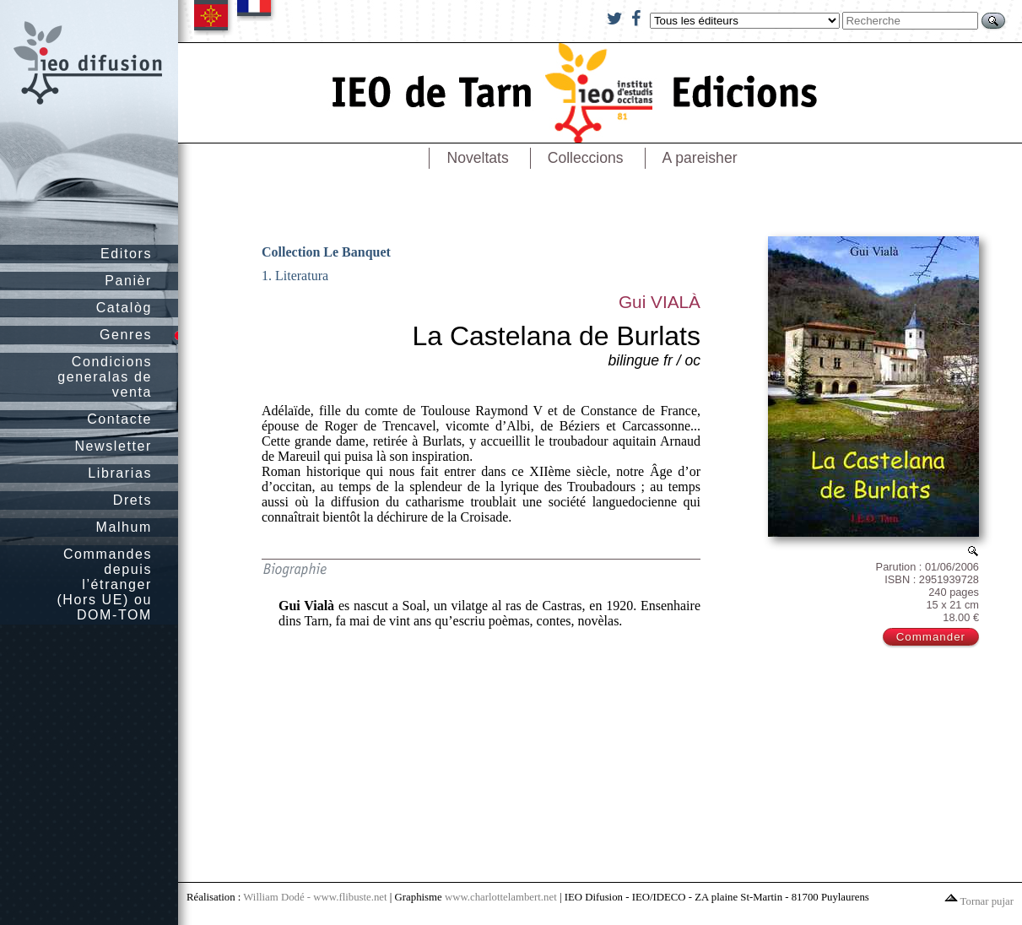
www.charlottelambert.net (501, 897)
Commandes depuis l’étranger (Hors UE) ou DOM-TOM (104, 584)
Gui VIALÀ (659, 301)
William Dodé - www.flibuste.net (315, 897)
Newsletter (113, 446)
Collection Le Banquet (326, 252)
